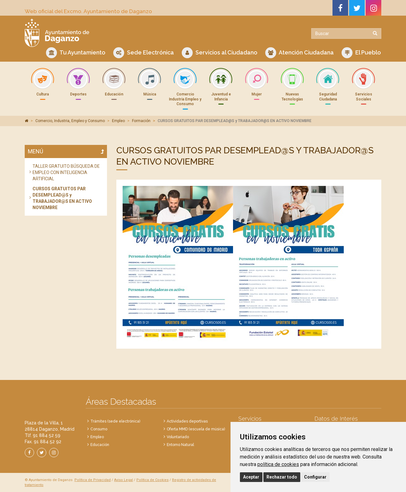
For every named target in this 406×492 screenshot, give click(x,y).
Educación (99, 445)
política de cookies (278, 464)
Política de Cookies (152, 480)
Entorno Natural (180, 445)
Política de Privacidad (92, 480)
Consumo (98, 429)
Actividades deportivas (187, 421)
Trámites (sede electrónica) (115, 421)
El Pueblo (361, 52)
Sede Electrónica (143, 52)
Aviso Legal (123, 480)
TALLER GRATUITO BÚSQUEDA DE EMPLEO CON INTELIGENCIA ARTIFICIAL (66, 172)
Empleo (118, 121)
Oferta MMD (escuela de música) (196, 429)
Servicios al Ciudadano (219, 52)
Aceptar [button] (251, 476)
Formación (141, 121)
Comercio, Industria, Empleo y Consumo (70, 121)
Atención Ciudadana (299, 52)
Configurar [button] (315, 476)
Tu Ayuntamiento (75, 52)
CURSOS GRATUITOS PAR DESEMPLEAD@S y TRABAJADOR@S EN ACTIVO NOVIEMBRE (62, 198)
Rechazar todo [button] (281, 476)
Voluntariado (178, 437)
